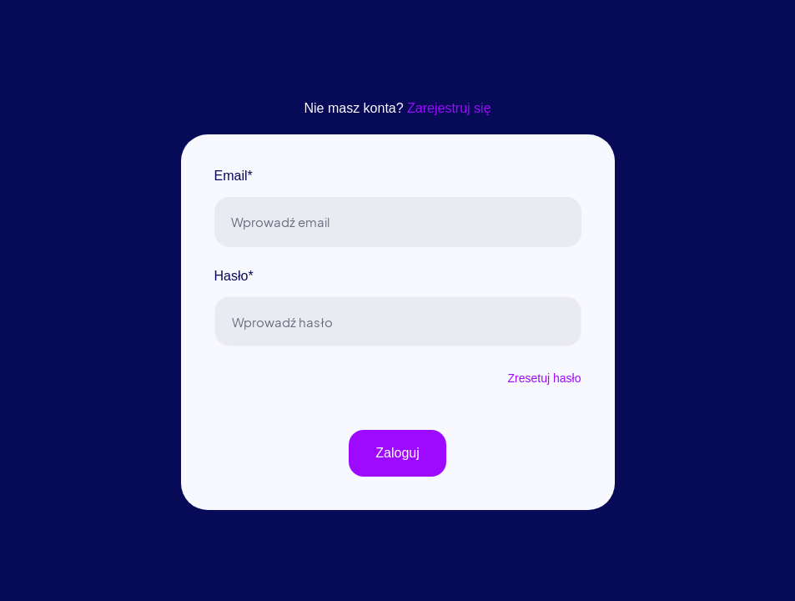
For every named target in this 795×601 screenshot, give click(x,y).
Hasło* (234, 276)
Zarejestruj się (449, 108)
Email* (233, 176)
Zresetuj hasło (544, 378)
